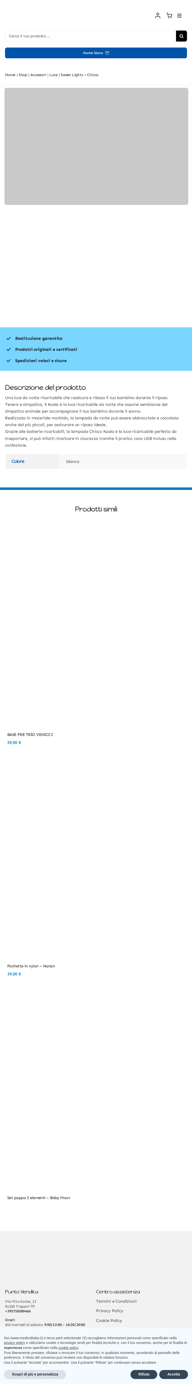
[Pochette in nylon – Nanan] (96, 764)
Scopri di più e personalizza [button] (35, 1374)
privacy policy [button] (14, 1343)
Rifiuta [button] (144, 1374)
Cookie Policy (109, 1320)
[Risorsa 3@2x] (28, 5)
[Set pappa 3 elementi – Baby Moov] (96, 995)
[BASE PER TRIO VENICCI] (96, 532)
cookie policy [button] (68, 1348)
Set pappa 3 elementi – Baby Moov (38, 1197)
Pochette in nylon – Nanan (31, 966)
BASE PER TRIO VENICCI (30, 734)
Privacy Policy (109, 1310)
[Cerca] (181, 36)
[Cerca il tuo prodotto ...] (90, 36)
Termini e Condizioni (116, 1301)
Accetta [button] (173, 1374)
